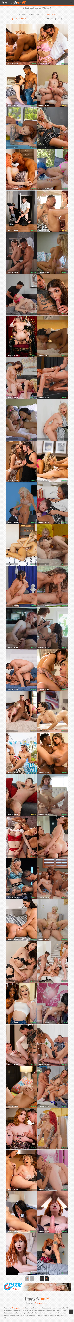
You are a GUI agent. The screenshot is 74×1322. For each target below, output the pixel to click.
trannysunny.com (41, 1303)
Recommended (51, 14)
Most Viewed (40, 14)
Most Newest (22, 14)
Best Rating (31, 14)
